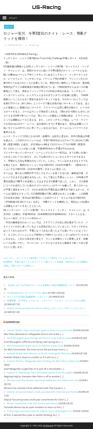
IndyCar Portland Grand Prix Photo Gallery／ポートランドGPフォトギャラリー (46, 308)
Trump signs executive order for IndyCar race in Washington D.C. (39, 411)
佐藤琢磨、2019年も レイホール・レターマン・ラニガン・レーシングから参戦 (46, 300)
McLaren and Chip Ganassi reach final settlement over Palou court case (42, 380)
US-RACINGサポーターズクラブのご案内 (27, 292)
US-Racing (46, 7)
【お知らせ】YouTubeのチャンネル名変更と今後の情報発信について (41, 285)
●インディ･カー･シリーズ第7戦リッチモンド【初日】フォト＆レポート (40, 257)
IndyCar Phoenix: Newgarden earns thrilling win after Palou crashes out (43, 361)
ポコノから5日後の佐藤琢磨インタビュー (27, 296)
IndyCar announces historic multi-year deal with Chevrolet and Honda (42, 391)
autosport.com (13, 322)
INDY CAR (9, 26)
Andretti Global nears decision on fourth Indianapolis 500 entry (39, 353)
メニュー (13, 17)
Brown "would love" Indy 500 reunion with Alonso (32, 403)
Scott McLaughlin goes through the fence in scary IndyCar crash (39, 338)
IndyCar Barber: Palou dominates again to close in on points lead (39, 330)
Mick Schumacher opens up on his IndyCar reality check (35, 345)
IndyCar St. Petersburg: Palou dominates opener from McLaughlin (40, 372)
